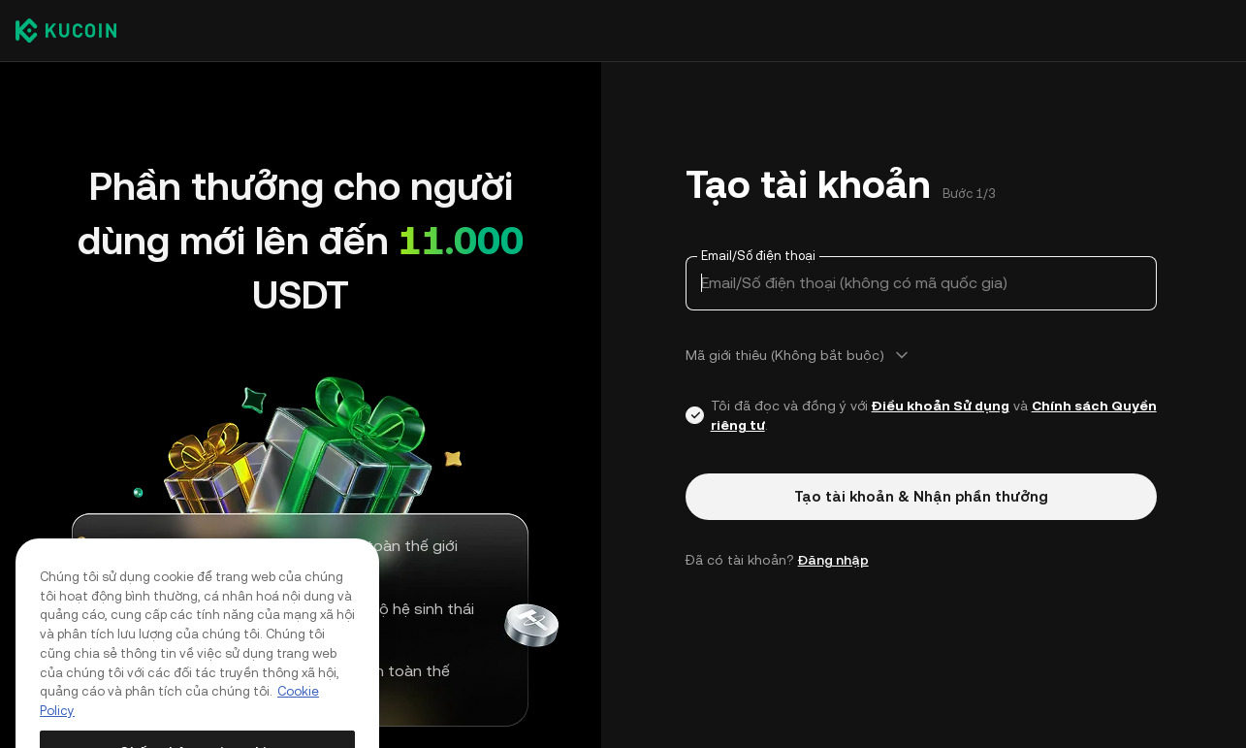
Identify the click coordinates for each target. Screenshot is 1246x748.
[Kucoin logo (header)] (66, 30)
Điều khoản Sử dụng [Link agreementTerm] (940, 405)
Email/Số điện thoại (758, 255)
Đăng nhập (833, 560)
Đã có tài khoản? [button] (777, 560)
